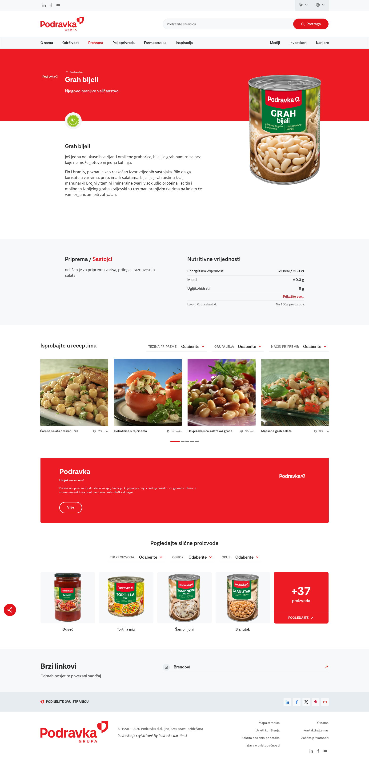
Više (70, 513)
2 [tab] (182, 447)
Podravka (74, 77)
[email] (325, 707)
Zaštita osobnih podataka (261, 743)
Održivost (70, 43)
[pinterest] (315, 707)
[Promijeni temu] (303, 5)
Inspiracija (184, 43)
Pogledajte (301, 623)
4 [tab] (191, 447)
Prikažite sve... (293, 301)
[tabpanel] (74, 401)
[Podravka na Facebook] (51, 6)
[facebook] (297, 707)
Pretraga (311, 24)
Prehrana (95, 43)
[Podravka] (62, 29)
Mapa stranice (269, 728)
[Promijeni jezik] (320, 5)
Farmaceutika (155, 43)
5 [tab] (196, 447)
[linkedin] (287, 707)
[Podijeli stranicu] (10, 610)
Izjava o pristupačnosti (263, 751)
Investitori (298, 43)
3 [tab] (186, 447)
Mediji (275, 43)
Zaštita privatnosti (315, 743)
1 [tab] (171, 447)
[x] (306, 707)
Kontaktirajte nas (316, 736)
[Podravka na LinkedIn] (44, 6)
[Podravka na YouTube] (58, 6)
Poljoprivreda (123, 43)
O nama (46, 43)
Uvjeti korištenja (268, 736)
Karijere (322, 43)
